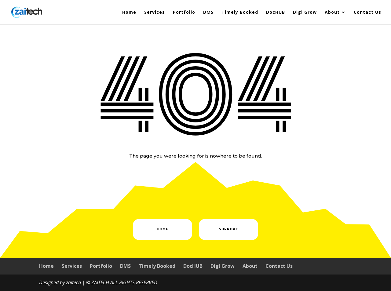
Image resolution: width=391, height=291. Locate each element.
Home (129, 12)
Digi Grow (305, 12)
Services (154, 12)
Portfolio (184, 12)
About (332, 12)
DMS (208, 12)
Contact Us (367, 12)
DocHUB (275, 12)
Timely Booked (239, 12)
